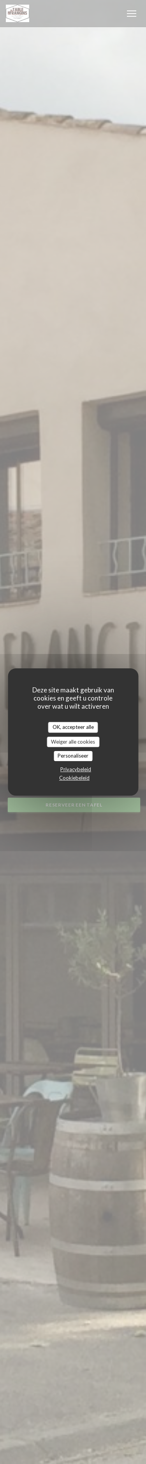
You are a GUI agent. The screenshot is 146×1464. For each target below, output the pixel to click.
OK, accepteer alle (73, 727)
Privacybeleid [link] (75, 769)
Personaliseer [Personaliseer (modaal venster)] (73, 756)
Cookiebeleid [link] (74, 778)
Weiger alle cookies (73, 742)
